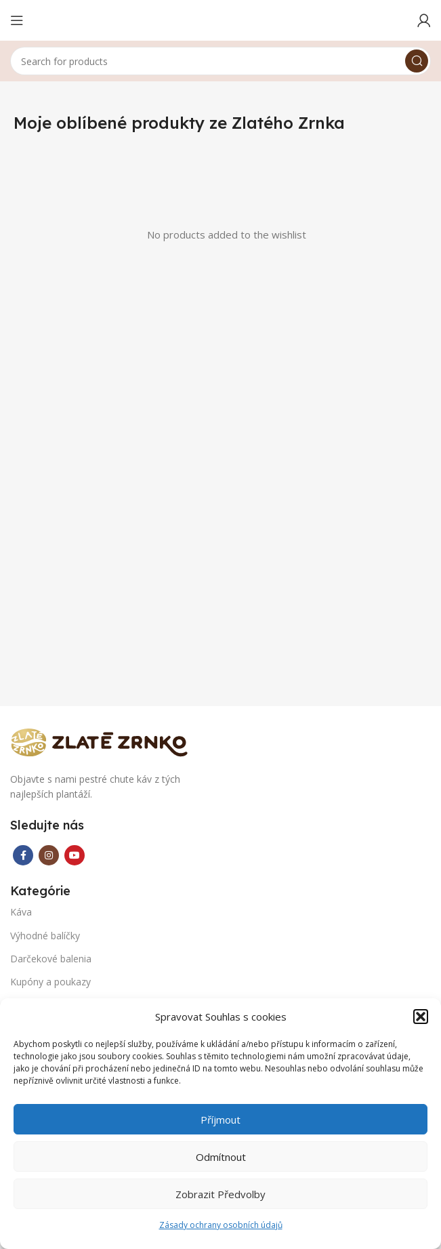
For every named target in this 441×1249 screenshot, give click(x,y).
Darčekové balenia (50, 958)
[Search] (220, 61)
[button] (420, 1016)
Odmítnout (221, 1157)
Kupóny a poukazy (50, 981)
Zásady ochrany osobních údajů (220, 1225)
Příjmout (220, 1119)
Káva (21, 911)
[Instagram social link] (49, 855)
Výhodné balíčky (45, 935)
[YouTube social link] (74, 855)
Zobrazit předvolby (220, 1194)
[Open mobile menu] (16, 20)
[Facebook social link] (23, 855)
